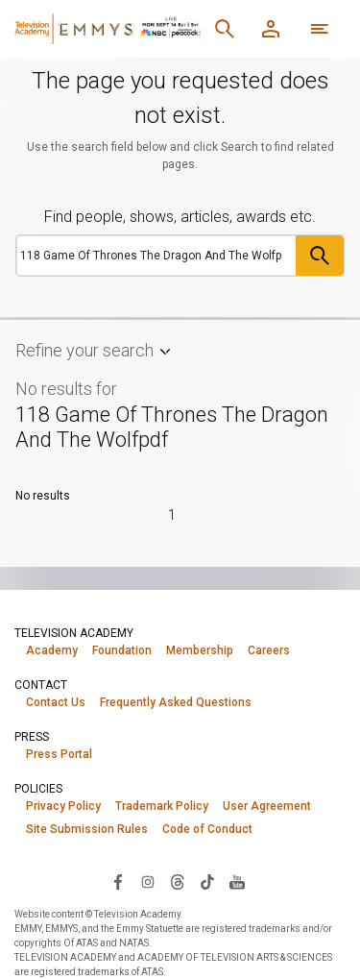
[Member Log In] (271, 29)
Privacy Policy (63, 806)
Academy (52, 650)
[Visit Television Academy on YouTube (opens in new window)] (237, 881)
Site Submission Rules (87, 829)
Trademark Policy (161, 806)
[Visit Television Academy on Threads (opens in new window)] (177, 881)
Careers (269, 650)
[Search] (225, 29)
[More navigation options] (320, 29)
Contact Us (55, 702)
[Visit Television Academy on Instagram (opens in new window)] (147, 881)
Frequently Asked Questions (176, 702)
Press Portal (59, 754)
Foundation (122, 650)
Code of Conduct (207, 829)
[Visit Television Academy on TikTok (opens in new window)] (207, 881)
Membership (199, 650)
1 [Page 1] (172, 515)
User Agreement (267, 806)
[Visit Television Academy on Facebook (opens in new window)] (118, 881)
